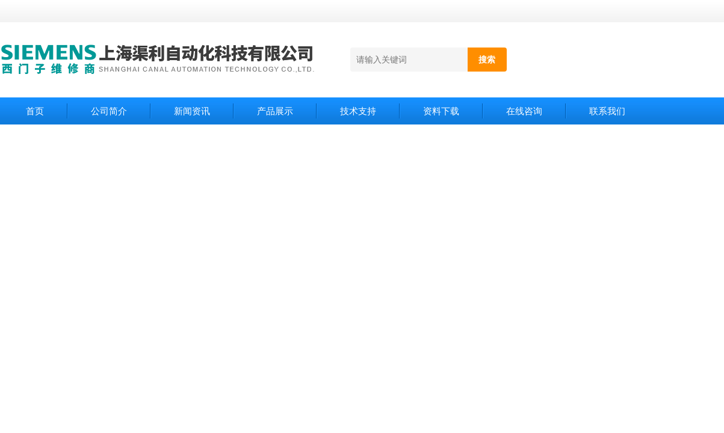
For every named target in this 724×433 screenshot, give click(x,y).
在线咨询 (524, 111)
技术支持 (358, 111)
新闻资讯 (192, 111)
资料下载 (441, 111)
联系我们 (607, 111)
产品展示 (275, 111)
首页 (35, 111)
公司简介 (109, 111)
